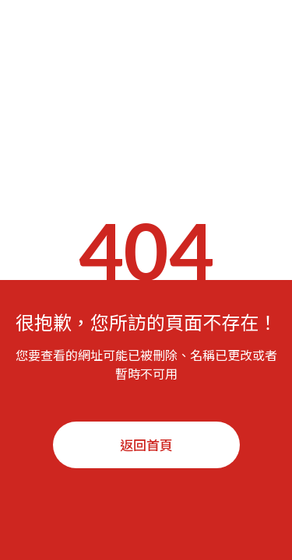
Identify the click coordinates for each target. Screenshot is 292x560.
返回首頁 (146, 444)
